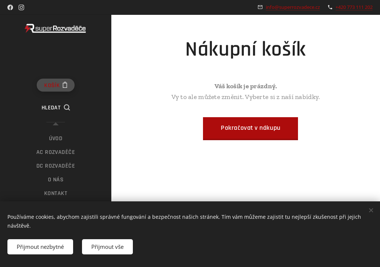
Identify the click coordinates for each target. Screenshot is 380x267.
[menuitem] (55, 138)
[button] (56, 108)
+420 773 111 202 (354, 7)
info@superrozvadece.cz (293, 7)
